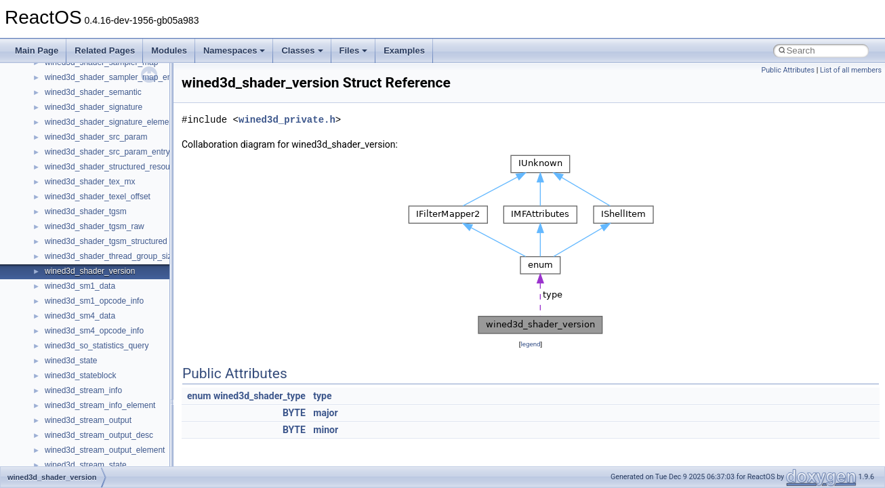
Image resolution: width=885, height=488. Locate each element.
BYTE (294, 412)
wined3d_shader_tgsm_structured (106, 241)
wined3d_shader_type (259, 395)
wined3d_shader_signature (93, 107)
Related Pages (105, 50)
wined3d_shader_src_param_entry (107, 152)
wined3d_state (71, 360)
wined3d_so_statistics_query (96, 345)
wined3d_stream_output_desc (99, 435)
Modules (169, 50)
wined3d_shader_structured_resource (113, 166)
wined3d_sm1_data (80, 286)
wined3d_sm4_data (80, 316)
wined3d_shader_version (90, 271)
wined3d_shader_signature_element (110, 122)
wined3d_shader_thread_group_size (110, 256)
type (322, 395)
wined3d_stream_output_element (105, 450)
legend (530, 344)
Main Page (36, 50)
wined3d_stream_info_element (100, 405)
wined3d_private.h (287, 119)
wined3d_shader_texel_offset (97, 196)
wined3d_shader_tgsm (86, 211)
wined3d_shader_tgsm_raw (94, 226)
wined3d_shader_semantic (93, 92)
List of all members (851, 70)
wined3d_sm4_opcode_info (94, 331)
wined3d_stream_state (86, 465)
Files (353, 50)
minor (325, 429)
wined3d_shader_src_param (96, 137)
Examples (404, 50)
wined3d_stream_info (83, 390)
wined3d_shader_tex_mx (90, 181)
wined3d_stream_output (88, 420)
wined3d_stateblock (80, 375)
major (325, 412)
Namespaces (234, 50)
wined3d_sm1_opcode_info (94, 301)
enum (199, 395)
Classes (302, 50)
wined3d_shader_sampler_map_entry (113, 77)
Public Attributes (788, 70)
